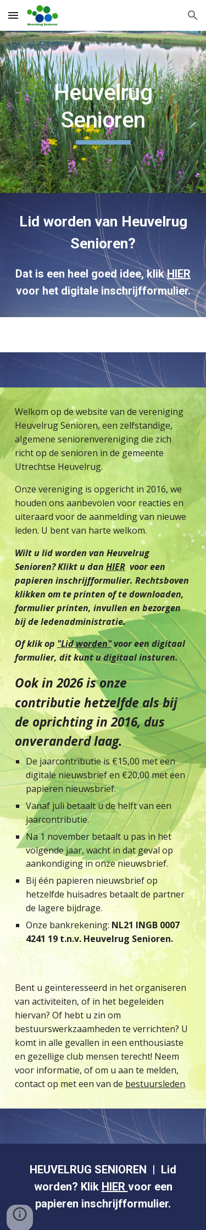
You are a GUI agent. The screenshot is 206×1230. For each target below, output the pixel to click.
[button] (13, 15)
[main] (103, 112)
